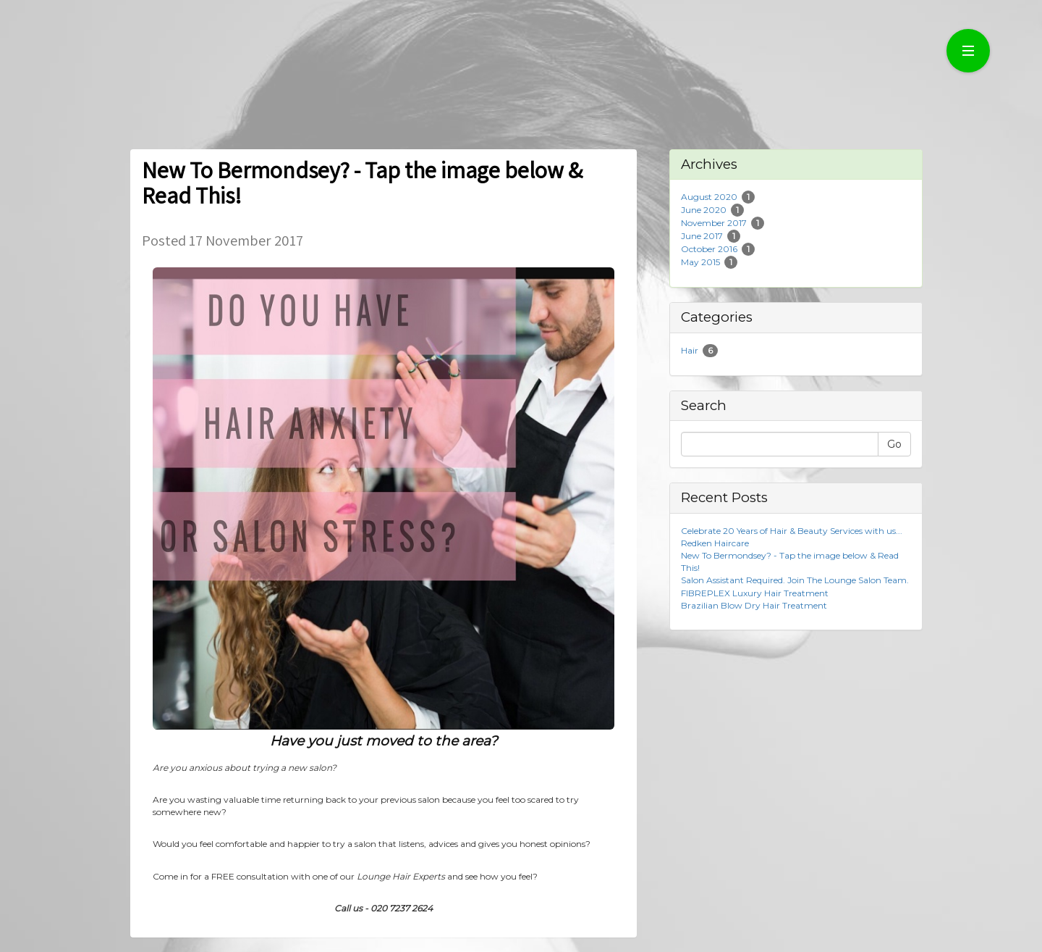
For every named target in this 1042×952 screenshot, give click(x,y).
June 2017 (702, 235)
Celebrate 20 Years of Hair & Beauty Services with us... (791, 530)
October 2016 (709, 248)
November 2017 (714, 222)
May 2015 (700, 261)
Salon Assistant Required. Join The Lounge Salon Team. (795, 580)
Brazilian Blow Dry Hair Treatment (754, 605)
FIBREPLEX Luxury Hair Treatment (755, 593)
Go (894, 444)
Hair (689, 350)
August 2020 (709, 196)
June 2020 (704, 209)
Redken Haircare (715, 543)
